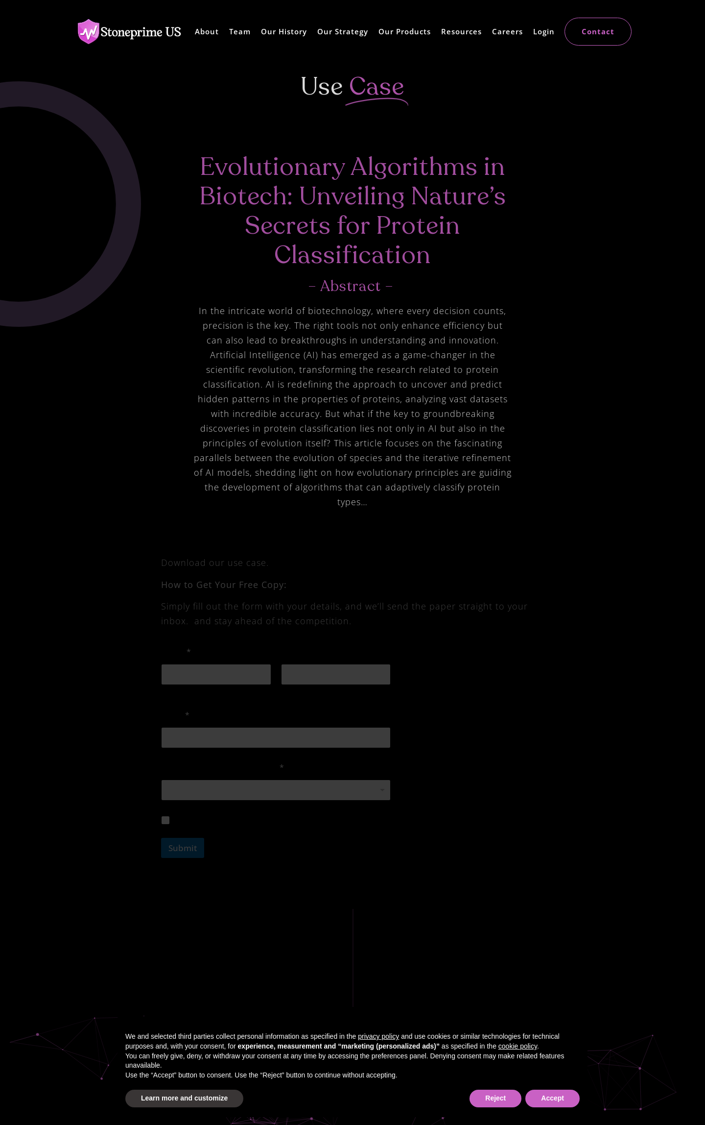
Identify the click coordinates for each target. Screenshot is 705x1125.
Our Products (404, 31)
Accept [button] (552, 1098)
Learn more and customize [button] (184, 1098)
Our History (284, 31)
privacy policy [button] (378, 1036)
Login (544, 31)
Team (240, 31)
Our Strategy (342, 31)
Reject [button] (495, 1098)
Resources (461, 31)
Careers (507, 31)
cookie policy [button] (517, 1046)
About (207, 31)
